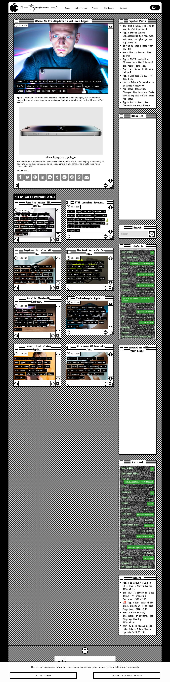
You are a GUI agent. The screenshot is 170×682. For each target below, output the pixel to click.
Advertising (81, 8)
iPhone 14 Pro (27, 162)
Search (152, 234)
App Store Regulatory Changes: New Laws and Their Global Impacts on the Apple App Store (138, 93)
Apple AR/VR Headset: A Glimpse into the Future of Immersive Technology (138, 62)
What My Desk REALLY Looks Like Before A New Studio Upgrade (137, 629)
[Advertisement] (137, 169)
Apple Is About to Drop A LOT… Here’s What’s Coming (137, 584)
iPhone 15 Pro (30, 98)
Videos (95, 8)
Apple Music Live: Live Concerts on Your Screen (136, 104)
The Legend (109, 8)
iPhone (96, 164)
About (67, 8)
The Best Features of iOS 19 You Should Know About (138, 27)
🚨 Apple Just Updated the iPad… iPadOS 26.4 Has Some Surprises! (138, 606)
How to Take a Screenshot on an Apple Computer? (138, 84)
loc (138, 298)
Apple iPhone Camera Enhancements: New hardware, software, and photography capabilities (138, 37)
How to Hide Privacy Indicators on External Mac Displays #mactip (138, 616)
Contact (123, 8)
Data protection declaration (127, 676)
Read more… (23, 171)
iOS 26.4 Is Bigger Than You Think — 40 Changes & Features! (138, 596)
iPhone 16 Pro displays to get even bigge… (62, 21)
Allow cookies (43, 676)
